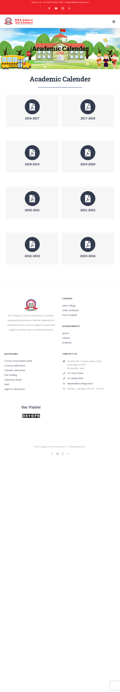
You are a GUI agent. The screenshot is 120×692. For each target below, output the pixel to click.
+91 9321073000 (50, 2)
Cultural (66, 337)
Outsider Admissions (14, 370)
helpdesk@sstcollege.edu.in (77, 2)
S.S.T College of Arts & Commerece (50, 446)
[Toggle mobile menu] (114, 21)
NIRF (6, 384)
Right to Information (14, 389)
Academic (67, 342)
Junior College (69, 305)
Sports (65, 333)
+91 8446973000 (75, 378)
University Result (13, 379)
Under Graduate (70, 310)
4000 (61, 2)
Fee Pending (10, 374)
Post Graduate (69, 314)
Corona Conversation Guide (18, 360)
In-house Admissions (14, 365)
